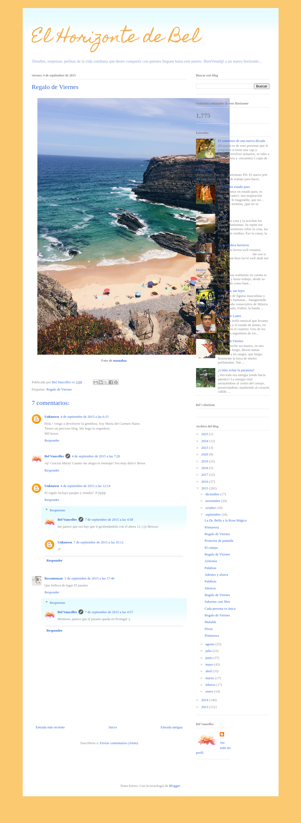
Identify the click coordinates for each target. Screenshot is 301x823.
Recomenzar (54, 578)
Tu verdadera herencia (233, 245)
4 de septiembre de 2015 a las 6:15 (85, 417)
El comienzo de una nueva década (241, 141)
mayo (209, 664)
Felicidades (204, 170)
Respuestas (57, 510)
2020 (205, 454)
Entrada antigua (172, 727)
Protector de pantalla (219, 541)
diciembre (212, 494)
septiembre (213, 514)
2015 (205, 488)
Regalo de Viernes (59, 389)
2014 (205, 700)
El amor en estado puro (234, 187)
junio (209, 658)
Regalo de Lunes (229, 316)
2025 (205, 434)
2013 (205, 707)
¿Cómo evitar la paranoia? (236, 370)
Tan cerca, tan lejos (231, 291)
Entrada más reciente (50, 727)
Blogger (174, 786)
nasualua (120, 360)
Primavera (212, 527)
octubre (211, 508)
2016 (205, 482)
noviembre (213, 501)
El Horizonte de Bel (116, 38)
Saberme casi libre (217, 602)
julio (209, 651)
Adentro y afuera (216, 575)
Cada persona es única (220, 608)
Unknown (52, 417)
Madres (201, 270)
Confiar (223, 216)
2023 (205, 448)
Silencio (210, 588)
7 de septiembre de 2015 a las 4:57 (109, 612)
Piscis (209, 629)
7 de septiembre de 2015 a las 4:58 (109, 519)
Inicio (113, 727)
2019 (205, 461)
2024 (205, 441)
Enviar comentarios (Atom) (119, 743)
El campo (211, 548)
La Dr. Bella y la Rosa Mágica (226, 520)
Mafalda (210, 622)
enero (209, 691)
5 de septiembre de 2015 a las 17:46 (90, 578)
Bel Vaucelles (54, 456)
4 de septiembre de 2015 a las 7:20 (96, 456)
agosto (210, 644)
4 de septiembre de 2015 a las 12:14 (86, 486)
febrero (210, 685)
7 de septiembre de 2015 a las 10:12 (99, 542)
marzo (210, 678)
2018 (205, 468)
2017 (205, 475)
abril (209, 671)
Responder (52, 440)
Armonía (211, 561)
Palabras (210, 568)
